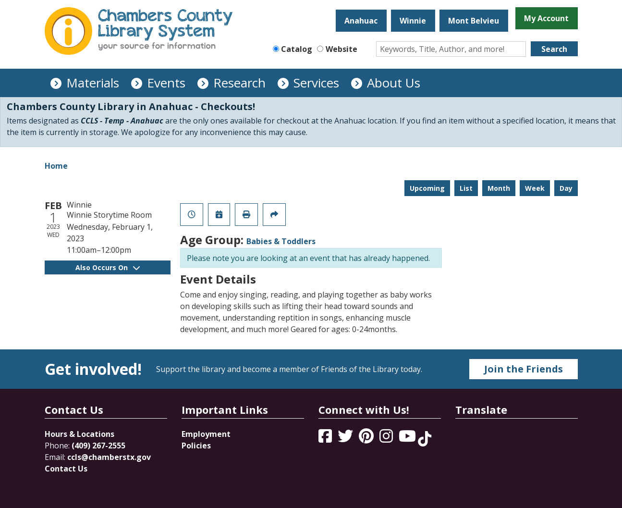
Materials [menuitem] (92, 82)
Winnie (413, 20)
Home (56, 166)
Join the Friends (523, 368)
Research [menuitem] (239, 82)
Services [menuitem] (316, 82)
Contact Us (66, 468)
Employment (206, 434)
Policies (196, 445)
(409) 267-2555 (98, 445)
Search (554, 49)
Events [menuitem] (166, 82)
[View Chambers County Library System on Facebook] (326, 439)
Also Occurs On (107, 267)
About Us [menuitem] (393, 82)
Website (341, 49)
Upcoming (427, 188)
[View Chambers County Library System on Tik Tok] (424, 439)
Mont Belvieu (473, 20)
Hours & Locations (79, 434)
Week (535, 188)
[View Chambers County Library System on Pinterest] (367, 439)
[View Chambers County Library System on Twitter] (346, 439)
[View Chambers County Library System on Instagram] (387, 439)
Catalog (296, 49)
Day (566, 188)
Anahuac (361, 20)
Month (499, 188)
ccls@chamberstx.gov (109, 457)
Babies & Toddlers (281, 241)
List (466, 188)
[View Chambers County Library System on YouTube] (408, 439)
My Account (546, 18)
